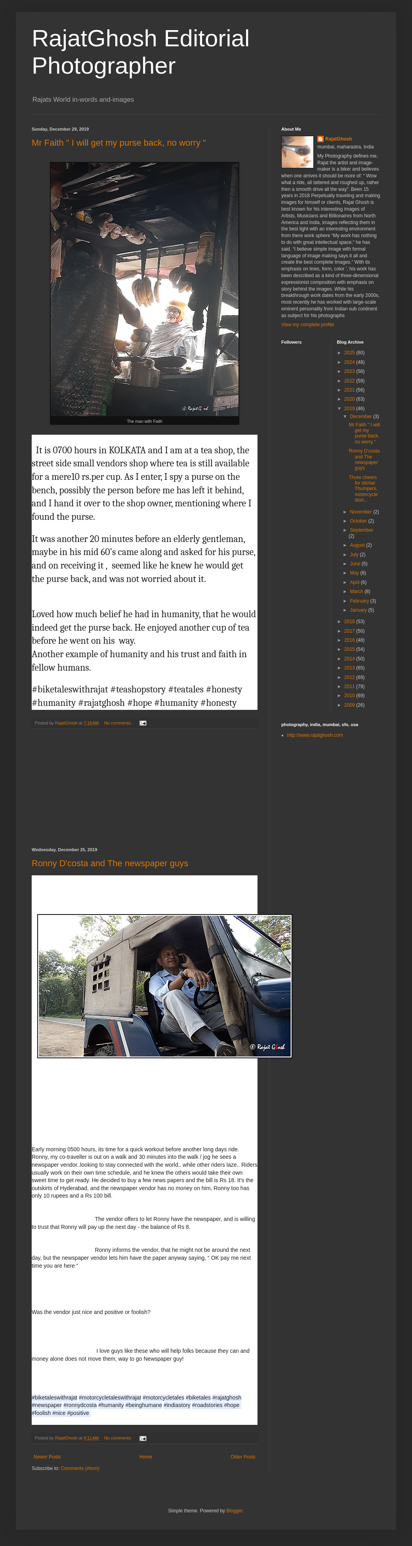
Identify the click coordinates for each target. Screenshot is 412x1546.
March (357, 591)
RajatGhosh (338, 139)
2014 (350, 659)
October (359, 521)
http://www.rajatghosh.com (315, 735)
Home (145, 1457)
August (358, 545)
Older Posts (243, 1457)
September (361, 530)
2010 (350, 695)
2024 (350, 362)
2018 (350, 621)
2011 (350, 686)
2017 (350, 631)
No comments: (118, 723)
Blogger (234, 1511)
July (355, 554)
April (355, 582)
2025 (350, 353)
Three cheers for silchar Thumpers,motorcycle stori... (363, 489)
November (361, 512)
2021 (350, 390)
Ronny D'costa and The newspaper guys (110, 863)
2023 (350, 371)
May (355, 573)
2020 (350, 399)
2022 (350, 381)
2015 (350, 649)
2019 (350, 408)
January (359, 610)
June (355, 564)
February (360, 601)
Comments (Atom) (80, 1468)
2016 (350, 640)
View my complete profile (307, 324)
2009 (350, 705)
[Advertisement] (144, 788)
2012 (350, 677)
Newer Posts (47, 1457)
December (361, 416)
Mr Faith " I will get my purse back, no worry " (119, 143)
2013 (350, 668)
